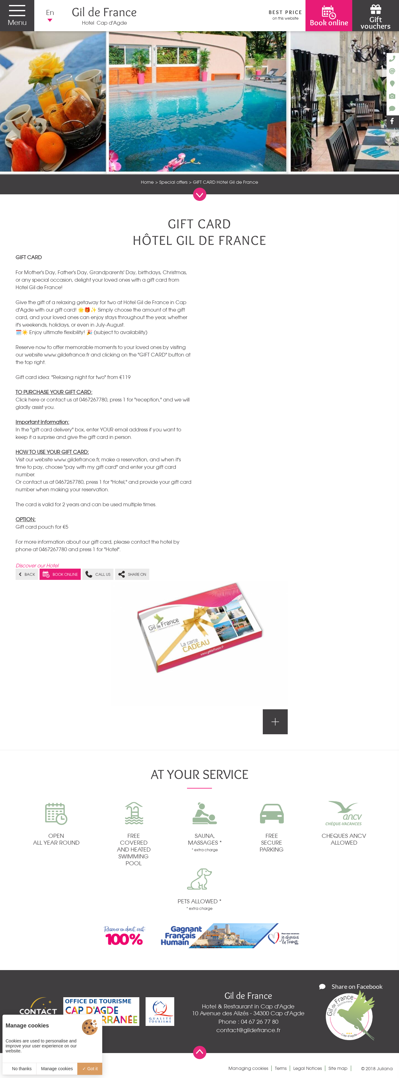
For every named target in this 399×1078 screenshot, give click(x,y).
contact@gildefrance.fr (248, 1030)
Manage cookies (57, 1068)
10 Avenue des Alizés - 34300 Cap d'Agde (248, 1013)
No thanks (19, 1068)
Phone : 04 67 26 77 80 (248, 1021)
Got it (90, 1068)
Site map (338, 1068)
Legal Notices (307, 1068)
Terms (280, 1068)
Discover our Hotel (37, 565)
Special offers (173, 182)
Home (147, 182)
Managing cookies (248, 1068)
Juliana (385, 1068)
